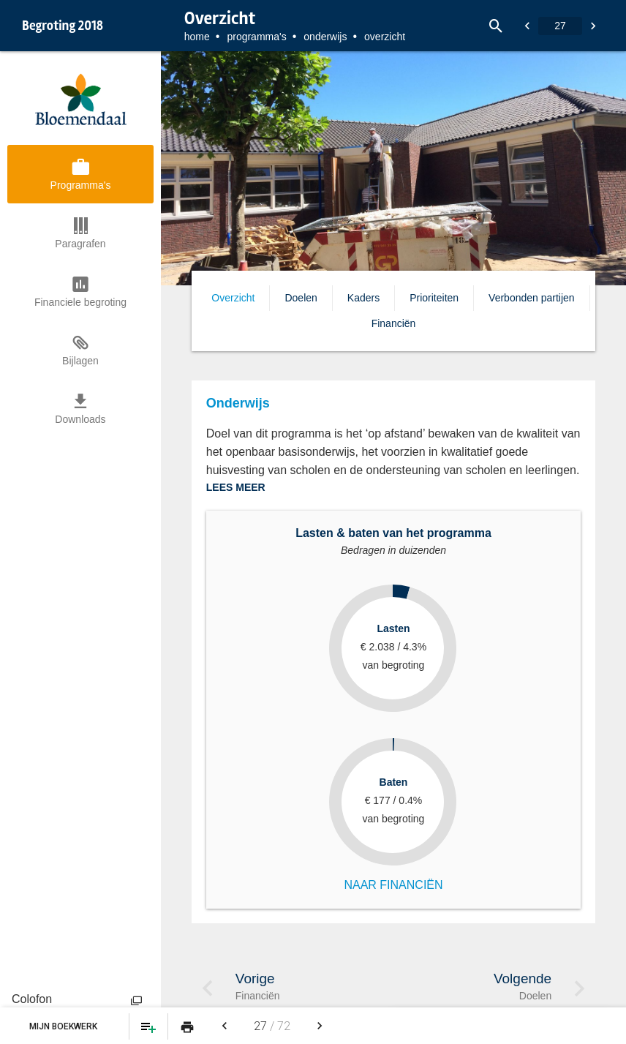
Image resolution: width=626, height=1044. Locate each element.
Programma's (256, 36)
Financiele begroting (80, 302)
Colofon (32, 999)
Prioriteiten (434, 298)
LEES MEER (235, 487)
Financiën (394, 323)
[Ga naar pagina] (560, 26)
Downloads (80, 419)
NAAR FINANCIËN (393, 885)
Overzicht (232, 298)
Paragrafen (80, 243)
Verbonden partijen (532, 298)
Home (197, 36)
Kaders (363, 298)
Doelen (300, 298)
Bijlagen (80, 361)
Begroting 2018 (62, 26)
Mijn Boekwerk (64, 1026)
